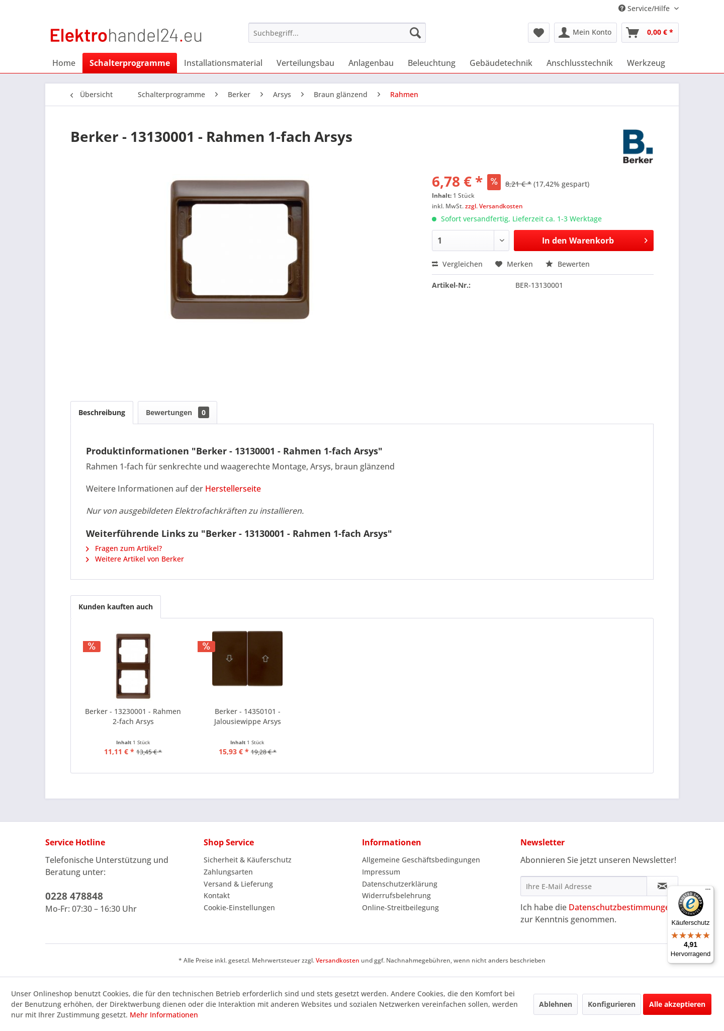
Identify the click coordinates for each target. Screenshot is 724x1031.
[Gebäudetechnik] (501, 63)
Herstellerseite (233, 488)
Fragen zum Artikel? (124, 548)
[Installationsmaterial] (223, 63)
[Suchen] (415, 33)
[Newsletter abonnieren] (662, 886)
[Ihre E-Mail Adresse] (583, 886)
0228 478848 (74, 896)
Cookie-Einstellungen (239, 907)
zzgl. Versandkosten (494, 206)
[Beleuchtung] (432, 63)
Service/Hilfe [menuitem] (645, 8)
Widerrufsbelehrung (396, 895)
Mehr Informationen (164, 1014)
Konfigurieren (612, 1004)
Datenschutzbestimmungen (622, 907)
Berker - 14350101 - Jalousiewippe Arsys (247, 716)
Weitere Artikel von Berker (135, 559)
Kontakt (217, 895)
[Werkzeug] (646, 63)
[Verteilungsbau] (305, 63)
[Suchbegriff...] (337, 33)
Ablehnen (555, 1004)
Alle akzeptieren (677, 1004)
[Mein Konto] (585, 33)
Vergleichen (457, 264)
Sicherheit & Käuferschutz (248, 859)
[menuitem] (337, 33)
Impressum (381, 872)
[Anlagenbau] (371, 63)
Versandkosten (337, 960)
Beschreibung (101, 412)
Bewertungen (177, 412)
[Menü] (708, 892)
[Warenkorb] (650, 33)
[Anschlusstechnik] (579, 63)
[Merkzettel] (539, 33)
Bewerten (568, 264)
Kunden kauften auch (115, 606)
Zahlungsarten (228, 872)
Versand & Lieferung (238, 884)
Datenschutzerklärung (399, 884)
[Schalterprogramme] (129, 63)
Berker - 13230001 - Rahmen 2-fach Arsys (133, 716)
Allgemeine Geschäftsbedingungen (421, 859)
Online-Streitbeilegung (400, 907)
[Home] (63, 63)
